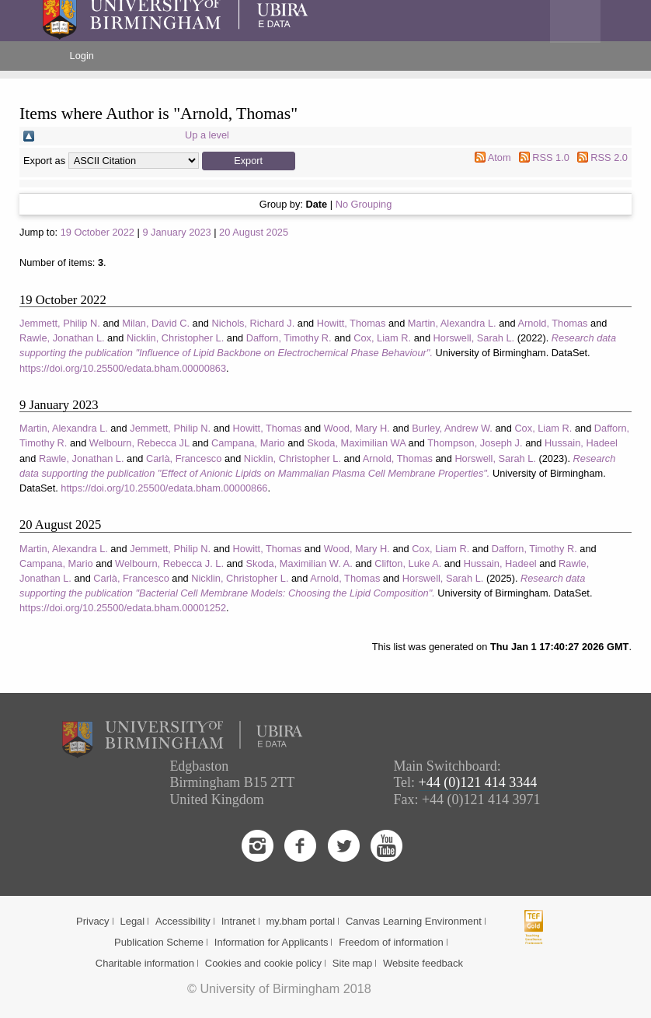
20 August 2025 (253, 232)
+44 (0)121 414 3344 (478, 782)
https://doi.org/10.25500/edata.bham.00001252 (122, 608)
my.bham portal (301, 921)
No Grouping (364, 204)
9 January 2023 (176, 232)
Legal (132, 921)
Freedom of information (391, 942)
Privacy (93, 921)
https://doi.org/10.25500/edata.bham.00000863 (122, 368)
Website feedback (423, 963)
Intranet (238, 921)
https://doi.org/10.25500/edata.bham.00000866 (164, 488)
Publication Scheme (159, 942)
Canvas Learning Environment (414, 921)
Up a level (207, 135)
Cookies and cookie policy (263, 963)
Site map (352, 963)
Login (82, 55)
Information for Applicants (271, 942)
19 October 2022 (97, 232)
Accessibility (183, 921)
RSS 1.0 (550, 157)
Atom (499, 157)
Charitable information (145, 963)
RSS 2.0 (609, 157)
